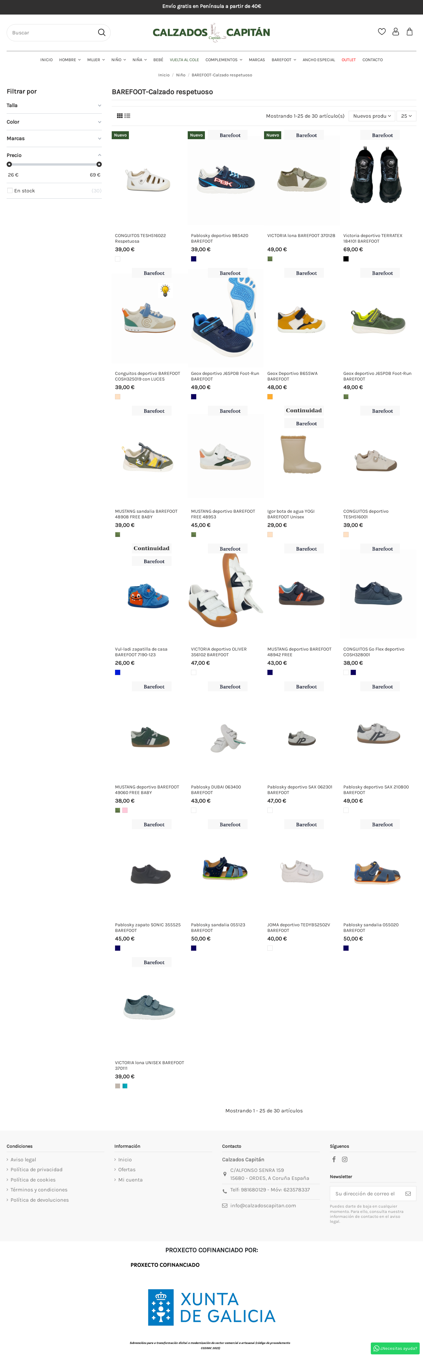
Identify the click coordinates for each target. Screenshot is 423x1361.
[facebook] (334, 1159)
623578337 (297, 1189)
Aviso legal (23, 1159)
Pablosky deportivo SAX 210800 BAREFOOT (376, 789)
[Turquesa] (125, 1086)
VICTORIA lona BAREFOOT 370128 (301, 235)
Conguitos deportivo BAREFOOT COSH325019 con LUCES (147, 376)
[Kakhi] (270, 258)
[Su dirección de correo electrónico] (365, 1193)
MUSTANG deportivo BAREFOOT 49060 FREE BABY (147, 789)
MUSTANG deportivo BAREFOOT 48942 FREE (299, 652)
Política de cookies (33, 1180)
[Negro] (346, 258)
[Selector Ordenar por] (372, 116)
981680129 (253, 1189)
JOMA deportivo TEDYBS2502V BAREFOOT (298, 927)
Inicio (125, 1159)
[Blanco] (117, 258)
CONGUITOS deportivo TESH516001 (366, 514)
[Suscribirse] (408, 1193)
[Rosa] (125, 810)
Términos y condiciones (39, 1189)
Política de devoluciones (40, 1200)
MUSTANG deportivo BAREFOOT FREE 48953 (223, 514)
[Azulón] (117, 672)
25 (406, 116)
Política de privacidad (36, 1169)
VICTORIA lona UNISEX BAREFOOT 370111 (149, 1065)
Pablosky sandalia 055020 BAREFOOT (371, 927)
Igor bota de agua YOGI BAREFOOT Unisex (291, 514)
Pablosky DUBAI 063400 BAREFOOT (216, 789)
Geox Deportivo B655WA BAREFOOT (292, 376)
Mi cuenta (130, 1180)
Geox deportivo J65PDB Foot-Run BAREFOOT (225, 376)
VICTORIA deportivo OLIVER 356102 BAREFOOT (219, 652)
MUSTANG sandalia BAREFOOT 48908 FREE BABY (146, 514)
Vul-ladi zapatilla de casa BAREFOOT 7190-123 (141, 652)
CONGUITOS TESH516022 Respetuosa (140, 238)
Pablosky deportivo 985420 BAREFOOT (219, 238)
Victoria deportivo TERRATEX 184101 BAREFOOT (373, 238)
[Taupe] (117, 1086)
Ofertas (126, 1169)
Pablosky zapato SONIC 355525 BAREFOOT (148, 927)
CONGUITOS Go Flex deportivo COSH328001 (373, 652)
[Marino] (193, 258)
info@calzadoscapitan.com (263, 1205)
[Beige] (117, 396)
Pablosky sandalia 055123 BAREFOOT (218, 927)
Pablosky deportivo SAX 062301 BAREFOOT (299, 789)
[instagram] (345, 1159)
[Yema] (270, 396)
